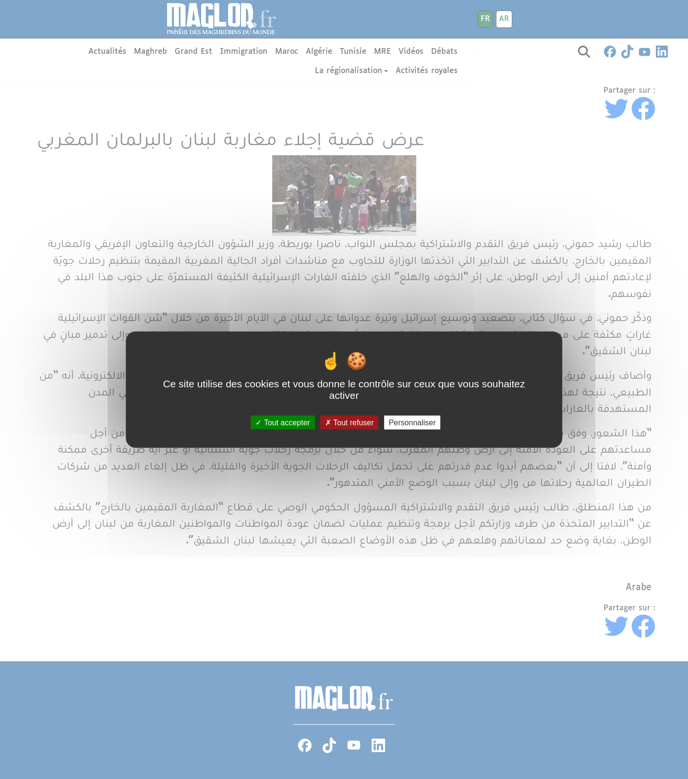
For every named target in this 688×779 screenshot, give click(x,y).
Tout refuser (349, 423)
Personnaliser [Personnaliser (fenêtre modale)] (412, 423)
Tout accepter (282, 423)
